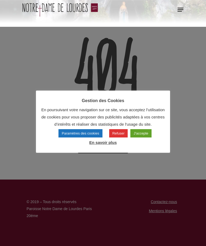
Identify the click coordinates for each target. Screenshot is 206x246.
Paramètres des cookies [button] (80, 133)
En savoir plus (103, 142)
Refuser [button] (118, 133)
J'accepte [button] (141, 133)
